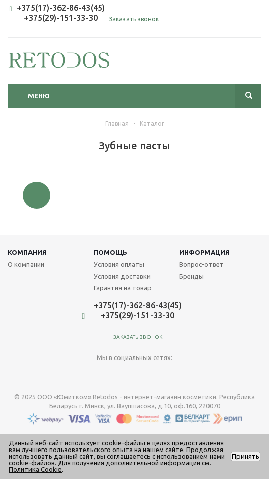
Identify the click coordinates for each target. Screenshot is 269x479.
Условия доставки (122, 276)
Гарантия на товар (123, 287)
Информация (204, 252)
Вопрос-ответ (201, 264)
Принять (245, 456)
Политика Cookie (35, 469)
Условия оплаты (119, 264)
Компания (27, 252)
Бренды (191, 276)
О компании (26, 264)
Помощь (110, 252)
